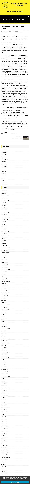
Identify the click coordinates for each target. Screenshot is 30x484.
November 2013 (5, 388)
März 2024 (4, 229)
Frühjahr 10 (4, 150)
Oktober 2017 (4, 326)
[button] (28, 16)
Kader (23, 19)
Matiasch (15, 31)
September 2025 (5, 200)
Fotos (10, 22)
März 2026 (4, 193)
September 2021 (5, 269)
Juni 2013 (3, 398)
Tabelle (18, 19)
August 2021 (4, 272)
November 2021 (5, 264)
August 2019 (4, 295)
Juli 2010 (3, 462)
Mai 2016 (3, 345)
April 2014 (3, 383)
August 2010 (4, 459)
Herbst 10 (3, 169)
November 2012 (5, 407)
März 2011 (4, 443)
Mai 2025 (3, 205)
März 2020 (4, 283)
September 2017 (5, 329)
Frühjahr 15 (4, 162)
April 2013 (3, 402)
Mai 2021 (3, 276)
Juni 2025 (3, 203)
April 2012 (3, 419)
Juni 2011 (3, 436)
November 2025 (5, 195)
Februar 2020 (4, 286)
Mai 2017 (3, 331)
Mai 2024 (3, 224)
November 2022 (5, 248)
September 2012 (5, 412)
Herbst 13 (3, 176)
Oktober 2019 (4, 291)
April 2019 (3, 300)
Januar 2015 (4, 369)
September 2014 (5, 376)
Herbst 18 (3, 178)
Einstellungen (15, 482)
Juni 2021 (3, 274)
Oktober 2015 (4, 355)
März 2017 (4, 336)
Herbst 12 (3, 173)
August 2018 (4, 312)
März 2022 (4, 260)
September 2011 (5, 431)
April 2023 (3, 241)
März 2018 (4, 322)
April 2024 (3, 226)
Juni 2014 (3, 379)
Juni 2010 (3, 464)
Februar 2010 (4, 474)
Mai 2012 (3, 417)
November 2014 (5, 371)
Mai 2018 (3, 317)
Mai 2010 (3, 467)
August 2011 (4, 433)
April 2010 (3, 469)
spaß (2, 181)
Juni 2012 (3, 414)
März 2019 (4, 302)
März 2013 (4, 405)
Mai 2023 (3, 238)
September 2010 (5, 457)
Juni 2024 (3, 222)
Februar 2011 (4, 445)
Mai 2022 (3, 255)
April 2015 (3, 364)
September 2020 (5, 281)
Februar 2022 (4, 262)
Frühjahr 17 (4, 166)
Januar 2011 (4, 447)
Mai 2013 (3, 400)
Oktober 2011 (4, 428)
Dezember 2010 (5, 450)
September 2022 (5, 253)
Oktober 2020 (4, 279)
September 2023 (5, 236)
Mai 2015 (3, 362)
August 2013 (4, 395)
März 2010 (4, 471)
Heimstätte (22, 22)
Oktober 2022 (4, 250)
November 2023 (5, 231)
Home (2, 19)
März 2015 (4, 367)
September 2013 (5, 393)
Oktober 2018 (4, 307)
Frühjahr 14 (4, 159)
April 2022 (3, 257)
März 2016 (4, 350)
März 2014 (4, 386)
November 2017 (5, 324)
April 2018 (3, 319)
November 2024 (5, 212)
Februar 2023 (4, 245)
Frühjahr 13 (4, 157)
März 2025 (4, 210)
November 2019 (5, 288)
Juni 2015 (3, 360)
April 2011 (3, 440)
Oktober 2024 (4, 214)
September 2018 (5, 310)
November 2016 (5, 338)
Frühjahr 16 (4, 164)
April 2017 (3, 333)
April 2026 (3, 191)
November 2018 (5, 305)
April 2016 (3, 348)
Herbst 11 (3, 171)
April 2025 (3, 207)
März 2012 (4, 421)
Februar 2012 (4, 424)
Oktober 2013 (4, 390)
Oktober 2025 (4, 198)
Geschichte (4, 22)
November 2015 (5, 352)
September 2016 (5, 343)
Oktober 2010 (4, 455)
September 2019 (5, 293)
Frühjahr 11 (4, 152)
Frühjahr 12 (4, 154)
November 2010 (5, 452)
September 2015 (5, 357)
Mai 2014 (3, 381)
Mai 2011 (3, 438)
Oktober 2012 (4, 409)
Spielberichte (9, 19)
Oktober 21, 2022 (7, 31)
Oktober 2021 (4, 267)
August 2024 (4, 219)
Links (15, 22)
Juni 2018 (3, 314)
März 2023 (4, 243)
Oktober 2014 (4, 374)
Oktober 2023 (4, 233)
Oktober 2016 (4, 341)
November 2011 (5, 426)
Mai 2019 (3, 298)
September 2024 (5, 217)
